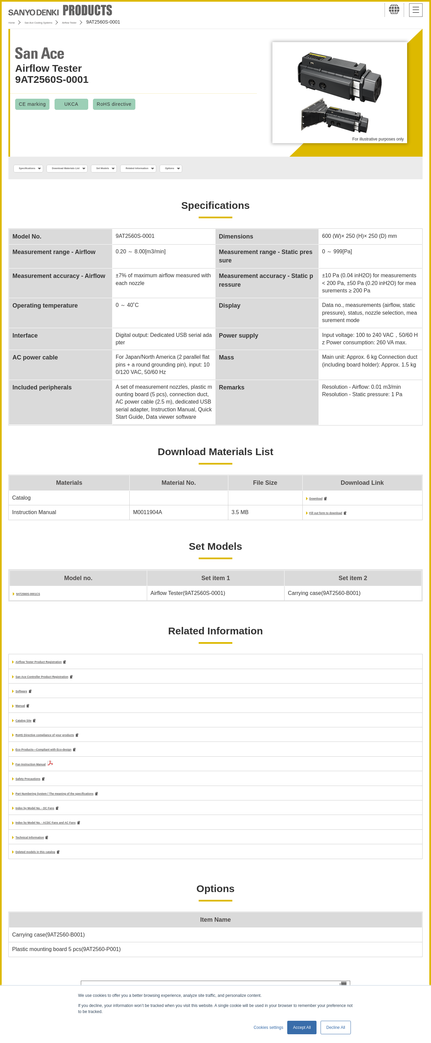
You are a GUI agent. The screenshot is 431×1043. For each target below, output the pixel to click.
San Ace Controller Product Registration (67, 681)
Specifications (37, 168)
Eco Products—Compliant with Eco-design (70, 757)
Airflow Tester (109, 22)
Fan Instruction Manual (44, 772)
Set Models (157, 168)
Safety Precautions (39, 787)
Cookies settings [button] (268, 1027)
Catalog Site (30, 726)
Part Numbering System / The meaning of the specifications (91, 802)
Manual (24, 711)
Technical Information (43, 848)
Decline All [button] (335, 1027)
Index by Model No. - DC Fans (53, 817)
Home (14, 22)
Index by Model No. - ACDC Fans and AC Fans (74, 833)
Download (278, 500)
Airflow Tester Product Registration (60, 665)
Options (261, 168)
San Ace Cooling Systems (58, 22)
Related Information (211, 168)
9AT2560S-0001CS (39, 596)
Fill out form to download (297, 515)
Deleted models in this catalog (54, 863)
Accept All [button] (302, 1027)
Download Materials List (99, 168)
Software (26, 696)
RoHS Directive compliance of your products (72, 742)
